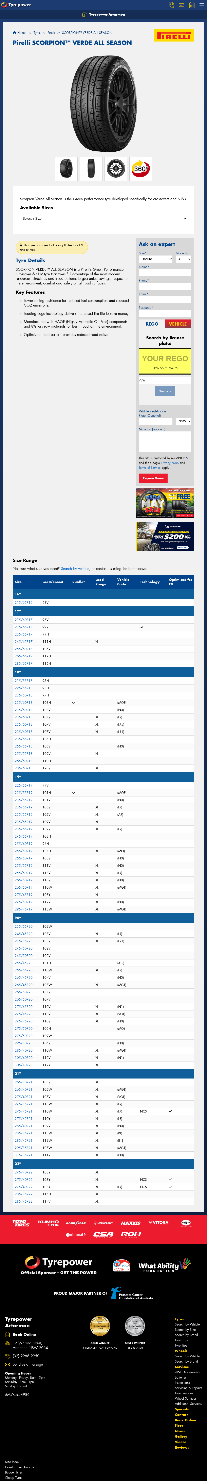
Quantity (182, 253)
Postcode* (146, 308)
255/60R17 (24, 649)
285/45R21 (24, 1133)
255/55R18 (24, 746)
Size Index (12, 1462)
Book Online (185, 1420)
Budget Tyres (13, 1472)
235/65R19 (24, 822)
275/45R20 (24, 1007)
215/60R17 (24, 620)
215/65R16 (24, 602)
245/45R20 (24, 934)
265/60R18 (24, 761)
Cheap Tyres (13, 1478)
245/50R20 (24, 948)
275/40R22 (24, 1172)
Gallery (181, 1436)
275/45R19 (24, 895)
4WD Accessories (187, 1372)
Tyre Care (181, 1340)
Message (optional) (152, 429)
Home (19, 33)
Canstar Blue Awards (19, 1467)
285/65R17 (24, 663)
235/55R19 (24, 793)
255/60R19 (24, 873)
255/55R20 (24, 970)
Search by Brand (186, 1335)
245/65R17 (24, 642)
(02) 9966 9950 (26, 1356)
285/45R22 (24, 1194)
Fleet (179, 1425)
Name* (144, 267)
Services (182, 1367)
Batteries (180, 1377)
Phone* (144, 280)
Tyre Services (184, 1393)
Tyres (179, 1319)
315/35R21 (24, 1155)
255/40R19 (24, 844)
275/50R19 (24, 902)
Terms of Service (150, 468)
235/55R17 (24, 634)
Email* (143, 294)
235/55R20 (24, 926)
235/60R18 (24, 703)
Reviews (182, 1447)
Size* (143, 253)
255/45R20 (24, 963)
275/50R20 (24, 1028)
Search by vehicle (75, 568)
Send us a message (28, 1364)
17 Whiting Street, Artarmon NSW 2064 (30, 1345)
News (180, 1431)
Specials (182, 1409)
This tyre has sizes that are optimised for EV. (52, 247)
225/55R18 (24, 688)
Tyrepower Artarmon (103, 14)
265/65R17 (24, 656)
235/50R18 (24, 695)
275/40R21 (24, 1097)
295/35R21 (24, 1148)
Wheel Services (185, 1398)
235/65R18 (24, 739)
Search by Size (185, 1330)
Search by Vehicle (187, 1324)
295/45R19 (24, 909)
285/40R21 (24, 1126)
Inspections (182, 1383)
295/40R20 (24, 1043)
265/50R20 (24, 992)
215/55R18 (24, 681)
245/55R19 (24, 836)
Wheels (181, 1351)
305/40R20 (24, 1058)
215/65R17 (24, 627)
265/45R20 (24, 977)
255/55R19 (24, 865)
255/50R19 (24, 851)
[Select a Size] (103, 218)
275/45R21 (24, 1104)
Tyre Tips (181, 1345)
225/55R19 (24, 785)
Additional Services (188, 1404)
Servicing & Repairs (188, 1388)
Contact (181, 1414)
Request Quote (153, 478)
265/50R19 (24, 880)
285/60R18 (24, 768)
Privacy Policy (170, 463)
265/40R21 (24, 1082)
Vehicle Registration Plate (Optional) (152, 413)
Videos (180, 1442)
